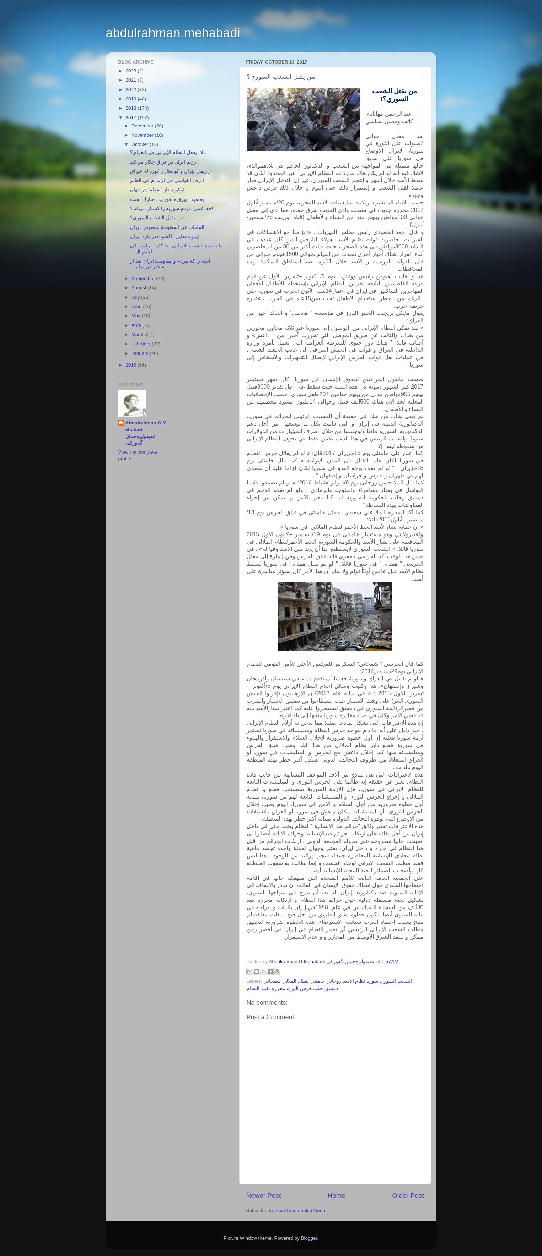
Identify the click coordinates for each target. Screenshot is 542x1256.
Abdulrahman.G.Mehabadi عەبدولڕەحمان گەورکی (146, 433)
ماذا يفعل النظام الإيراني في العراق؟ (168, 152)
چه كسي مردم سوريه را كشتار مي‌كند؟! (171, 208)
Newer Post (263, 1195)
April (137, 325)
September (144, 278)
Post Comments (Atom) (300, 1210)
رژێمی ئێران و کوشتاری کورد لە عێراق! (170, 171)
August (140, 287)
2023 (131, 70)
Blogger (309, 1238)
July (136, 297)
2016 (131, 365)
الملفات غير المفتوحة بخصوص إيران (167, 227)
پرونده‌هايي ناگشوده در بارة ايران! (164, 236)
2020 (131, 89)
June (137, 306)
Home (336, 1195)
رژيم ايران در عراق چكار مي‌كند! (164, 162)
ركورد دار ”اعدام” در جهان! (157, 189)
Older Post (408, 1195)
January (141, 353)
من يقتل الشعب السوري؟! (157, 217)
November (143, 135)
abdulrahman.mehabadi (173, 33)
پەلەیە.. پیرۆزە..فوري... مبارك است (167, 199)
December (143, 125)
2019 (131, 99)
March (139, 334)
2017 (131, 117)
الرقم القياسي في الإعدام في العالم (167, 180)
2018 (131, 108)
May (137, 315)
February (142, 343)
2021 (131, 80)
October (141, 144)
